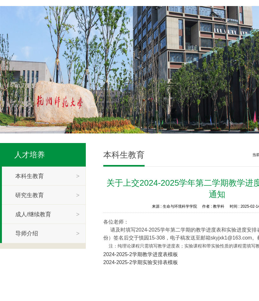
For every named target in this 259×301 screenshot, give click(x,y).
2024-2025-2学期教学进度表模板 (140, 254)
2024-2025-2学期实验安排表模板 (140, 262)
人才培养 (29, 154)
